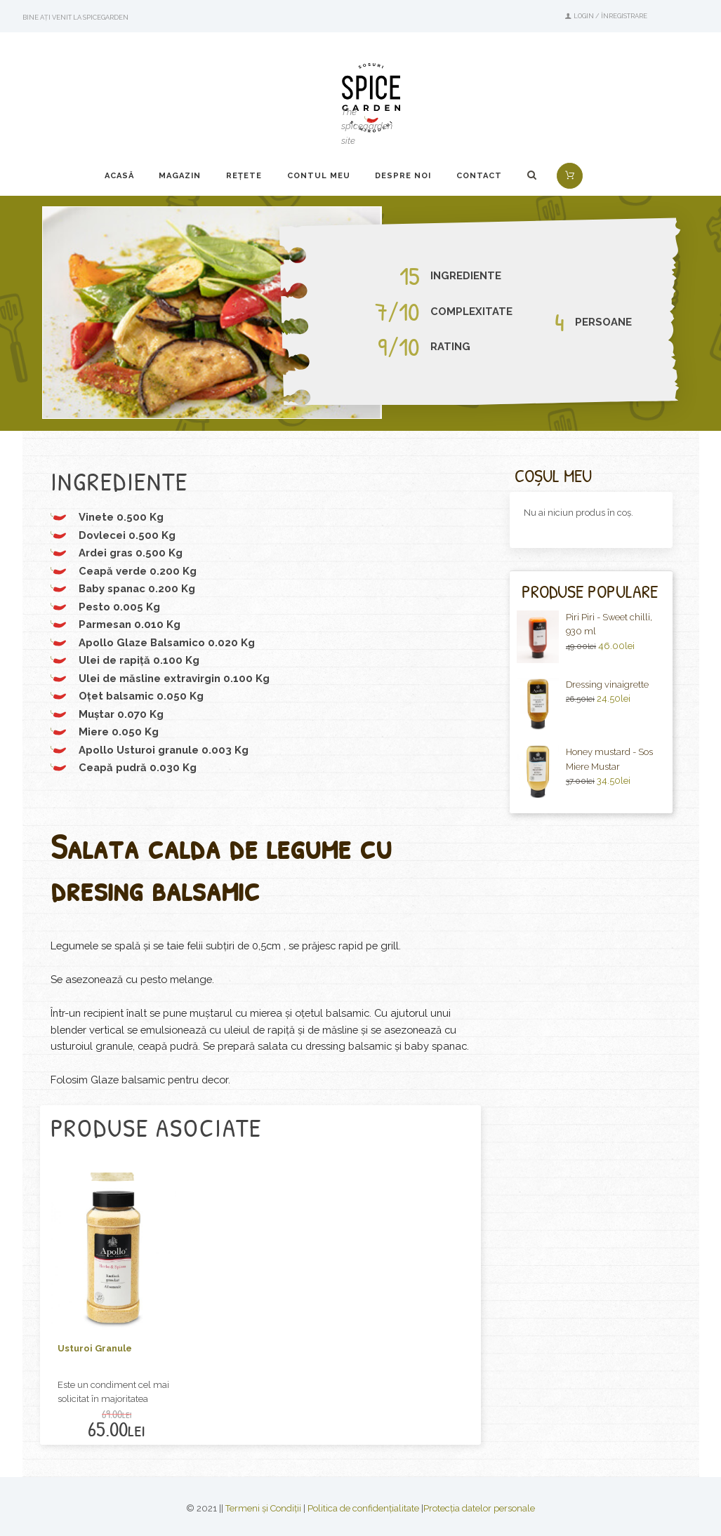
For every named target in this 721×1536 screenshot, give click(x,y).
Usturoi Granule (95, 1348)
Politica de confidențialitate (363, 1508)
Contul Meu (318, 175)
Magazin (180, 175)
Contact (479, 175)
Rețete (244, 175)
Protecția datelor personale (479, 1508)
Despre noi (403, 175)
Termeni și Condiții (263, 1508)
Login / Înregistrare (610, 16)
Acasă (119, 175)
